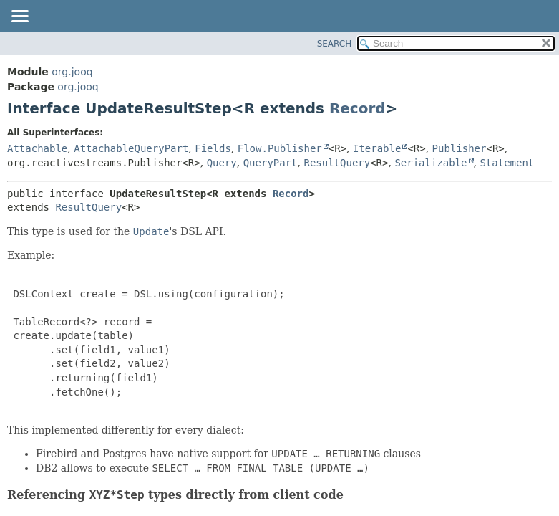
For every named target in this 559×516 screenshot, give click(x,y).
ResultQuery (336, 162)
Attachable (37, 148)
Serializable (430, 162)
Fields (213, 148)
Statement (507, 162)
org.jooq (72, 71)
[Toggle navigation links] (19, 17)
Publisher (459, 148)
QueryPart (270, 162)
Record (357, 108)
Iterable (377, 148)
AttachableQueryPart (131, 148)
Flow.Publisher (280, 148)
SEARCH (334, 44)
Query (222, 162)
